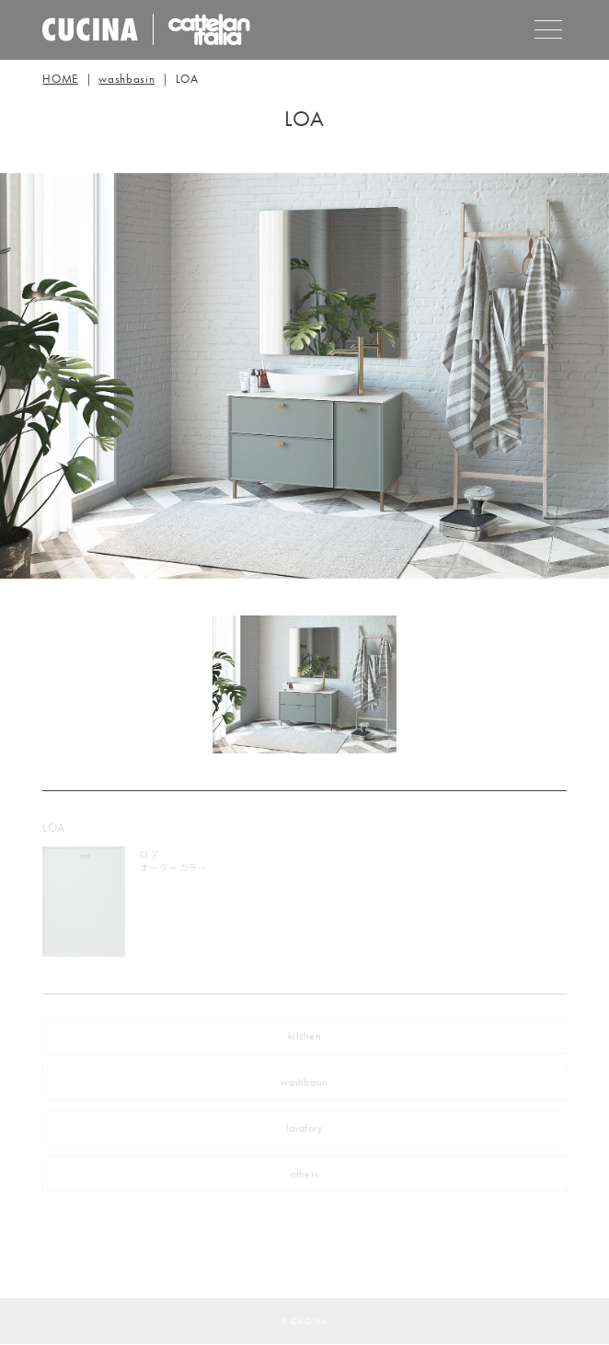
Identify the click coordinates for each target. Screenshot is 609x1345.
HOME (60, 78)
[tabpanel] (304, 684)
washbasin (126, 78)
